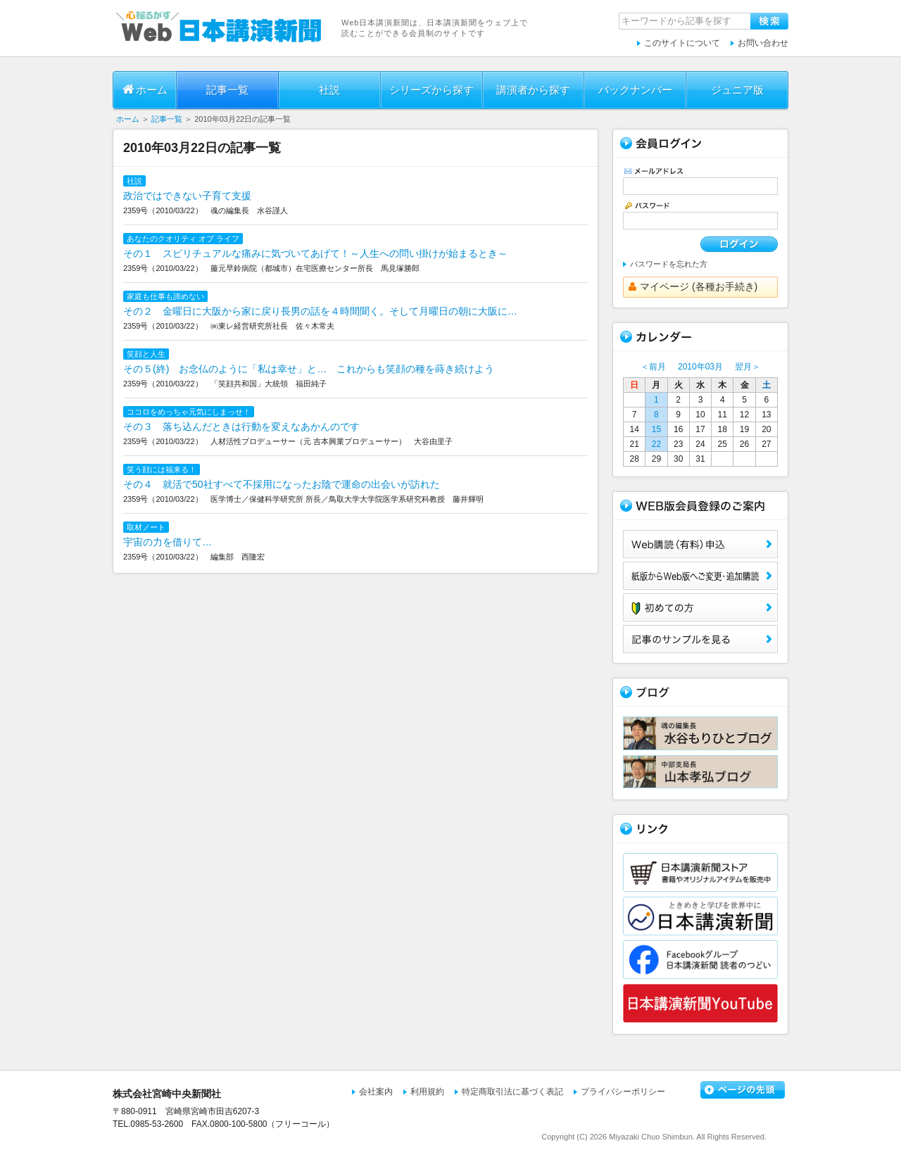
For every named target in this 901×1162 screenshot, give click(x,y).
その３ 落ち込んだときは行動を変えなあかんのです (241, 426)
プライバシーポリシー (623, 1092)
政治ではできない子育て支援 (187, 195)
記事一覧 (227, 90)
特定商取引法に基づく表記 (512, 1092)
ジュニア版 (737, 90)
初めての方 (700, 607)
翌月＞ (747, 367)
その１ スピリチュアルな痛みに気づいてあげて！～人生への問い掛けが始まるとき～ (315, 253)
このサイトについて (682, 43)
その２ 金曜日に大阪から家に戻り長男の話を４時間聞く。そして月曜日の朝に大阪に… (320, 311)
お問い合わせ (763, 43)
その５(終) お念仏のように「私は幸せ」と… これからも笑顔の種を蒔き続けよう (308, 368)
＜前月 (653, 367)
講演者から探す (533, 90)
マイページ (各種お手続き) (693, 286)
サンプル (700, 639)
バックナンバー (635, 90)
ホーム (145, 89)
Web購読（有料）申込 (700, 544)
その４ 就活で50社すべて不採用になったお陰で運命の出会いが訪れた (281, 484)
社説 (329, 90)
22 (656, 444)
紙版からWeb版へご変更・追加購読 (700, 576)
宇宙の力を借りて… (167, 542)
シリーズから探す (431, 90)
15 (656, 429)
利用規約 (427, 1092)
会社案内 (376, 1092)
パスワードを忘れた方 (668, 264)
